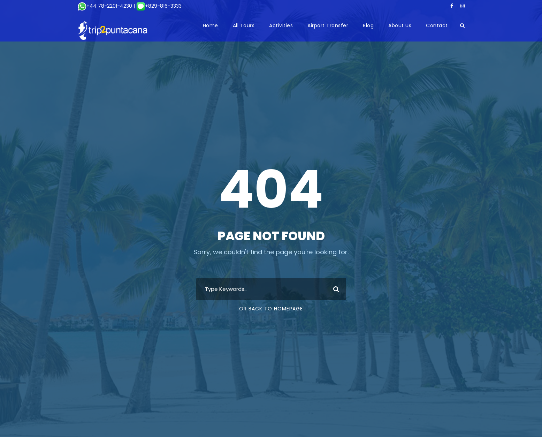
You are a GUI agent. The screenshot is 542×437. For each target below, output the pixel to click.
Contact (437, 25)
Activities (281, 25)
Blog (368, 25)
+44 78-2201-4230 (105, 5)
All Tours (244, 25)
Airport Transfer (327, 25)
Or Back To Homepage (271, 308)
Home (210, 25)
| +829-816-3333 (157, 5)
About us (399, 25)
